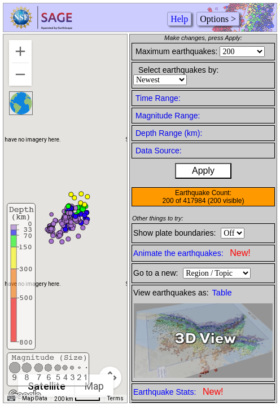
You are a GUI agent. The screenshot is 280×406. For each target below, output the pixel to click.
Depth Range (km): (168, 133)
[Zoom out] (20, 74)
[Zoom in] (20, 51)
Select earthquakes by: (178, 69)
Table (222, 292)
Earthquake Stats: (178, 391)
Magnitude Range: (167, 115)
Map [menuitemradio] (94, 386)
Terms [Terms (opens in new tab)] (115, 398)
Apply (203, 170)
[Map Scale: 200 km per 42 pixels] (77, 399)
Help (179, 19)
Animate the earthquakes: (192, 253)
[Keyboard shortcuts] (11, 399)
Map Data (34, 398)
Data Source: (158, 150)
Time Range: (158, 98)
